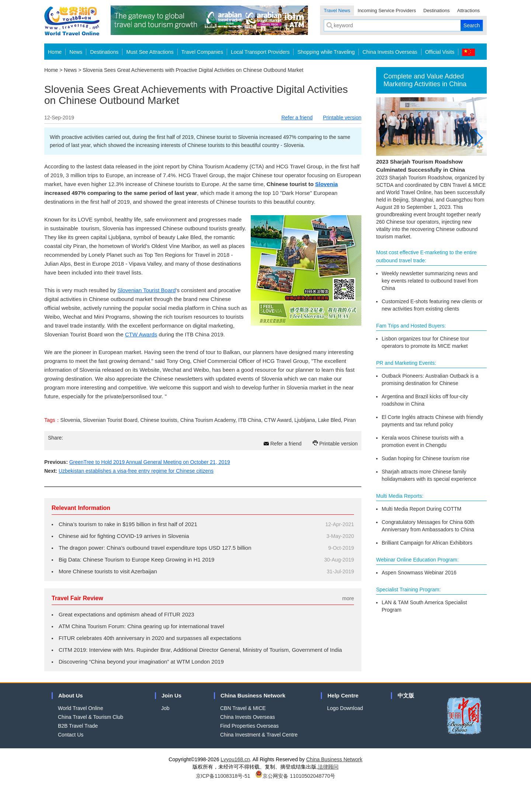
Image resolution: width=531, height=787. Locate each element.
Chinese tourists (158, 420)
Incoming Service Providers (387, 10)
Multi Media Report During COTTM (421, 509)
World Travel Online (80, 708)
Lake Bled (329, 420)
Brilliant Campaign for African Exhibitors (427, 543)
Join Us (171, 695)
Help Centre (342, 695)
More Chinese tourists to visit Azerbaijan (108, 571)
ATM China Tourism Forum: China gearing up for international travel (141, 626)
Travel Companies (202, 52)
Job (165, 708)
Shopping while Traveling (326, 52)
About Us (70, 695)
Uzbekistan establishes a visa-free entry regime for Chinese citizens (136, 471)
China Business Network (253, 695)
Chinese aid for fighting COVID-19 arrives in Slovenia (124, 536)
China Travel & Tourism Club (90, 717)
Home (55, 52)
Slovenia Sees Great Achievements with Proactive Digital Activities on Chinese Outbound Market (193, 70)
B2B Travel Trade (78, 726)
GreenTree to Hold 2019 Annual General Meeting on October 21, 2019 (149, 462)
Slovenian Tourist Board (146, 290)
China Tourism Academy (208, 420)
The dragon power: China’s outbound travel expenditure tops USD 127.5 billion (155, 548)
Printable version (342, 117)
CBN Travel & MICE (243, 708)
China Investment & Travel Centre (259, 735)
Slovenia (70, 420)
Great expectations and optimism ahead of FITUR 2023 (126, 614)
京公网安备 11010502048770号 (295, 776)
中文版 (406, 695)
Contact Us (70, 735)
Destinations (436, 10)
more (348, 598)
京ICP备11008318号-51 (223, 776)
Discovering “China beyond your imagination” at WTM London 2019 (141, 661)
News (75, 52)
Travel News (337, 10)
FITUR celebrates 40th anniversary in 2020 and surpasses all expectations (150, 638)
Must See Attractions (149, 52)
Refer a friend (297, 117)
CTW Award (277, 420)
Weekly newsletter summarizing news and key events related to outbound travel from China (430, 280)
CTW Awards (141, 334)
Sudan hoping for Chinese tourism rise (425, 458)
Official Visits (440, 52)
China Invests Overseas (389, 52)
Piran (350, 420)
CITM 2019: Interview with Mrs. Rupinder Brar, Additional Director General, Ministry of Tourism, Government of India (200, 650)
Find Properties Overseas (249, 726)
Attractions (468, 10)
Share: (55, 438)
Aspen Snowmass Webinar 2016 (419, 573)
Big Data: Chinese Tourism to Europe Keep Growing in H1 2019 (136, 559)
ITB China (249, 420)
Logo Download (345, 708)
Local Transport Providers (260, 52)
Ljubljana (304, 420)
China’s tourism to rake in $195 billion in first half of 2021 (128, 524)
